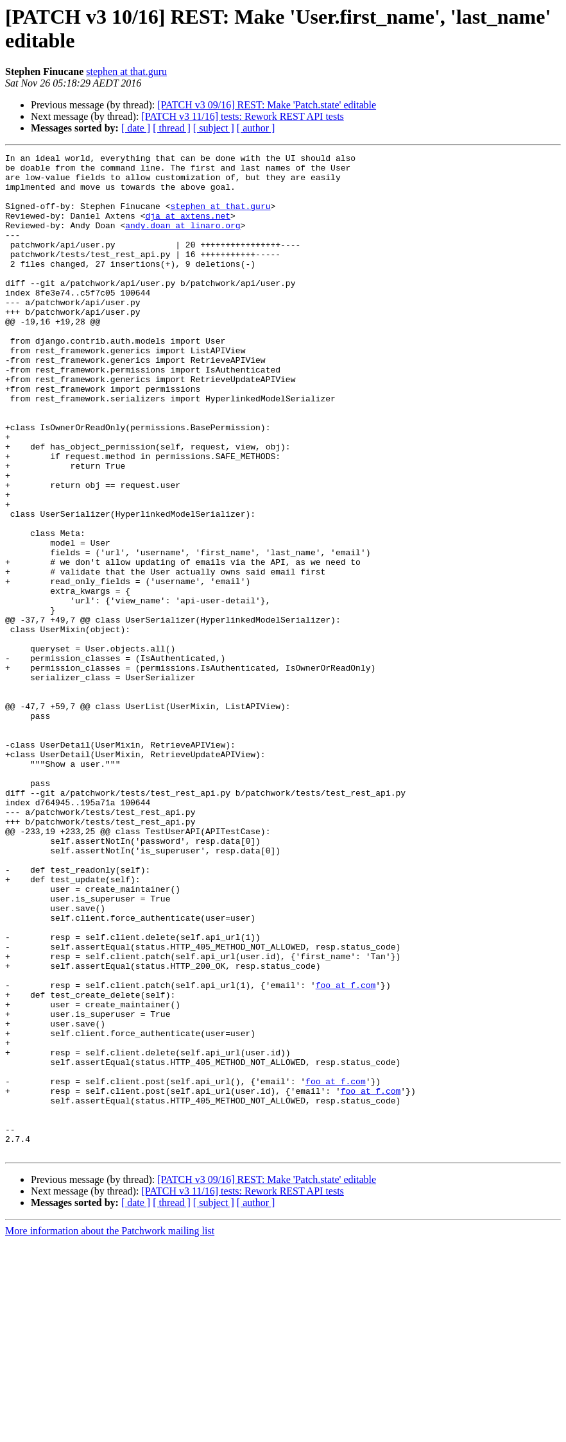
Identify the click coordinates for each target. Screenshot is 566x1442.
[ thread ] (172, 127)
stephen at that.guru (126, 71)
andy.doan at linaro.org (182, 240)
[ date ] (135, 127)
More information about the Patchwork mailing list (109, 1430)
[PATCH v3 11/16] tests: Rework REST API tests (242, 116)
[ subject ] (213, 127)
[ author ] (256, 127)
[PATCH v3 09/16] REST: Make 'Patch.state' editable (266, 104)
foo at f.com (346, 1152)
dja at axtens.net (187, 229)
